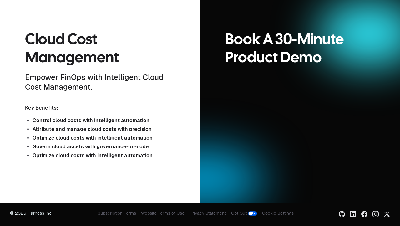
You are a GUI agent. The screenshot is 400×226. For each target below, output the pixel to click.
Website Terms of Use (163, 213)
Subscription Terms (117, 213)
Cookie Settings (278, 213)
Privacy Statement (208, 213)
